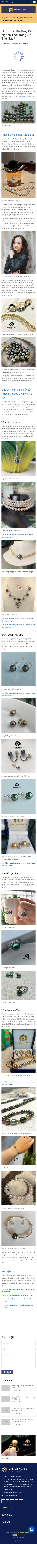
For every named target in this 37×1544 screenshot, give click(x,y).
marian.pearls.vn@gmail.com (13, 1492)
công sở (27, 436)
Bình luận (7, 1372)
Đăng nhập (5, 2)
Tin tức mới (6, 1380)
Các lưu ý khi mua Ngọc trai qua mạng (21, 1295)
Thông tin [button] (18, 1507)
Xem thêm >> (5, 1458)
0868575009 (8, 1489)
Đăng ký (12, 2)
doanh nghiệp (5, 82)
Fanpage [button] (18, 1522)
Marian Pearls (26, 96)
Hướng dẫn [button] (18, 1515)
